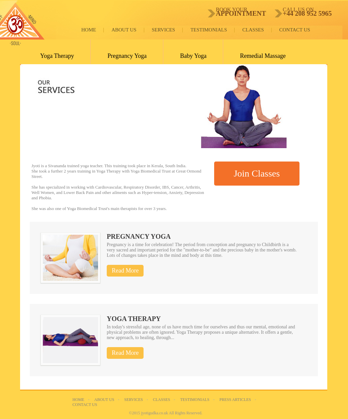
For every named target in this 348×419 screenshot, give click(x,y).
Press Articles (235, 399)
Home (88, 29)
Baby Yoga (193, 56)
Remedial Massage (262, 56)
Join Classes (257, 173)
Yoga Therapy (57, 56)
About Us (123, 29)
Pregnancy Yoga (127, 56)
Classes (253, 29)
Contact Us (294, 29)
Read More (125, 270)
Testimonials (208, 29)
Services (163, 29)
